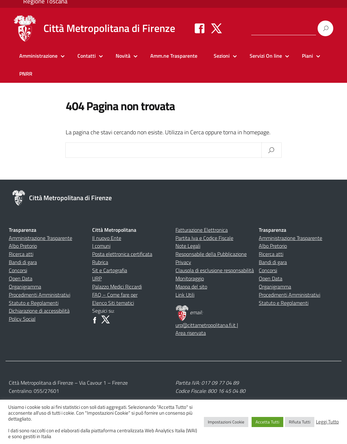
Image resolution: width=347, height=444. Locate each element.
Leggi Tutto (327, 422)
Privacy (183, 262)
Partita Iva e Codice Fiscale (204, 238)
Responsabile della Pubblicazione (211, 254)
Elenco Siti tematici (113, 303)
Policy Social (22, 319)
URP (97, 278)
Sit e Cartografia (109, 270)
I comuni (101, 246)
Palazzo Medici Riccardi (117, 286)
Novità (123, 56)
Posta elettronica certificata (122, 254)
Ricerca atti (21, 254)
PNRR (25, 74)
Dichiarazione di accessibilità (39, 311)
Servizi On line (266, 56)
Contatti (86, 56)
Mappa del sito (191, 286)
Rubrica (100, 262)
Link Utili (184, 295)
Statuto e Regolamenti (33, 303)
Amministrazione (38, 56)
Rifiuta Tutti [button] (299, 422)
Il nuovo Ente (106, 238)
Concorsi (18, 270)
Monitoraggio (189, 278)
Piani (307, 56)
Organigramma (25, 286)
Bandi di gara (23, 262)
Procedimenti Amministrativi (39, 295)
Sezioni (222, 56)
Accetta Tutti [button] (267, 422)
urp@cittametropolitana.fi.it (206, 325)
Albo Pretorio (23, 246)
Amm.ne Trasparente (173, 56)
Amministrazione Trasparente (40, 238)
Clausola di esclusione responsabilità (214, 270)
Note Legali (187, 246)
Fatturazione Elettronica (201, 230)
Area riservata (190, 333)
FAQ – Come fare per (115, 295)
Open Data (20, 278)
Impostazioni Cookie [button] (226, 422)
